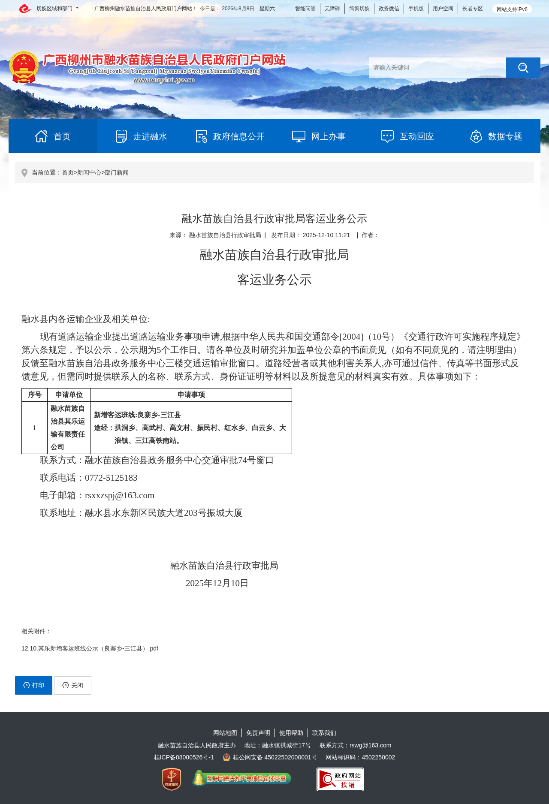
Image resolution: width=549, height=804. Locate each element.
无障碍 (332, 9)
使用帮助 (291, 732)
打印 (33, 685)
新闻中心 (89, 172)
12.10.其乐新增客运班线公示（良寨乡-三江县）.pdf (89, 648)
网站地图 (225, 732)
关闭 (72, 685)
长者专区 (472, 9)
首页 (68, 172)
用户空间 (443, 9)
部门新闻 (117, 172)
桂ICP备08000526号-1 (184, 757)
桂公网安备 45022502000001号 (270, 757)
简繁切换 (359, 9)
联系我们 (324, 732)
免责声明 (258, 732)
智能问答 (305, 9)
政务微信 (389, 9)
